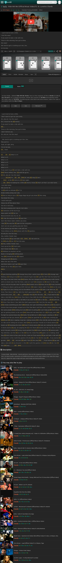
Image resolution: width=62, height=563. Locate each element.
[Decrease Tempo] (2, 51)
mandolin (21, 74)
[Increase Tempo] (14, 51)
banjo (26, 74)
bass (32, 74)
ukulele (15, 74)
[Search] (55, 2)
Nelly (5, 6)
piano (9, 74)
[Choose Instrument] (35, 74)
